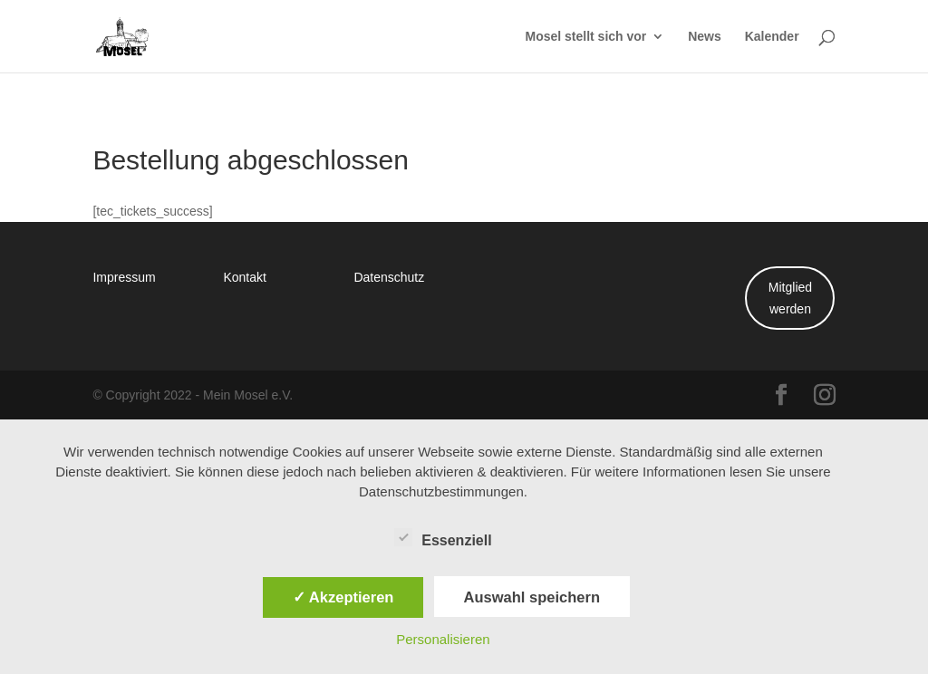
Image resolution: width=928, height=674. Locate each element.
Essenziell (442, 538)
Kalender (772, 37)
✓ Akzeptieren (343, 597)
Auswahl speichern (532, 597)
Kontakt (244, 276)
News (704, 37)
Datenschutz (388, 276)
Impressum (123, 276)
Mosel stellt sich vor (585, 37)
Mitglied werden (790, 297)
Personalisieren (442, 639)
